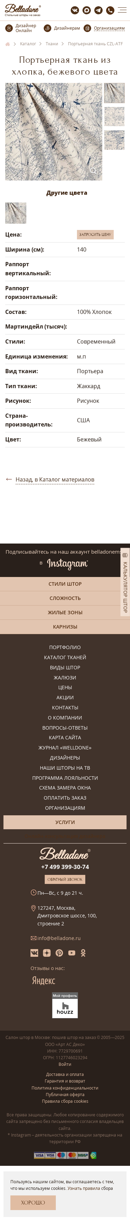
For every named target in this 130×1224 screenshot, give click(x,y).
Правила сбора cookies (65, 1101)
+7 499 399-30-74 (65, 867)
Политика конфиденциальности (65, 1088)
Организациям (65, 808)
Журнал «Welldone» (65, 748)
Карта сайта (65, 738)
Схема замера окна (65, 788)
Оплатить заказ (65, 798)
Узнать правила (84, 1188)
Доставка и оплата (65, 1074)
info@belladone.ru (59, 938)
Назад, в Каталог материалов (55, 479)
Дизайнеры (65, 758)
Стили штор (65, 583)
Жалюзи (65, 678)
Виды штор (65, 668)
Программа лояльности (65, 778)
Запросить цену (95, 234)
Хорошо (33, 1202)
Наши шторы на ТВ (65, 768)
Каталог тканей (65, 658)
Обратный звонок (65, 879)
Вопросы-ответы (65, 728)
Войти (65, 1064)
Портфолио (65, 648)
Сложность (65, 598)
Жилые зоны (65, 612)
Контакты (65, 708)
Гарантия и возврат (65, 1081)
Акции (65, 698)
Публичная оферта (65, 1095)
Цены (65, 688)
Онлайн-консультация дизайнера (65, 836)
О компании (65, 718)
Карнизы (65, 626)
